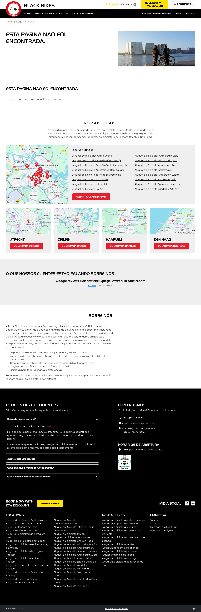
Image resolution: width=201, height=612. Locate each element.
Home (27, 13)
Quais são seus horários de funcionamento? (30, 468)
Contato (190, 13)
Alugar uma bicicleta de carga (119, 558)
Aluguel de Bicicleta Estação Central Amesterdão (100, 165)
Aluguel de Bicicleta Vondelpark (90, 179)
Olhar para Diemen (74, 246)
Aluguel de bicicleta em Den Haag (73, 541)
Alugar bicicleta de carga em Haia (25, 523)
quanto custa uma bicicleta (21, 459)
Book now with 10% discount (154, 4)
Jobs (178, 13)
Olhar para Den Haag (171, 246)
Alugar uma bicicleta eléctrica (119, 527)
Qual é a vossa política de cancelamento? (28, 476)
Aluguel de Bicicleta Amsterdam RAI (155, 165)
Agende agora (50, 503)
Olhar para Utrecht (26, 246)
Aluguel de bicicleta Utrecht (69, 534)
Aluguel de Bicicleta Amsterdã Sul (154, 170)
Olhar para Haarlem (123, 246)
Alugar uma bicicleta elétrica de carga (124, 520)
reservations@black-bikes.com (137, 423)
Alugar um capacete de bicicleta (121, 523)
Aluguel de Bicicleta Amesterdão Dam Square (98, 170)
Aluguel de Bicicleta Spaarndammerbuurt (158, 184)
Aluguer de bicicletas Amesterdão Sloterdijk (96, 160)
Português (183, 4)
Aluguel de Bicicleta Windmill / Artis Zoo (157, 189)
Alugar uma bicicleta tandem (118, 544)
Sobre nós (155, 520)
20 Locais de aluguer (79, 13)
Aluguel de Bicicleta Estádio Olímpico (156, 160)
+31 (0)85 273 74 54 (130, 417)
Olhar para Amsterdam (91, 196)
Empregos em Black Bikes (164, 527)
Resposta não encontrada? (21, 419)
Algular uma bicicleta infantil (118, 554)
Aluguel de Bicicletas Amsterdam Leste (156, 155)
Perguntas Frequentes (156, 13)
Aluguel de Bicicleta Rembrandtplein (155, 179)
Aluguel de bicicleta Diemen (22, 579)
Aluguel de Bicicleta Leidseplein (90, 184)
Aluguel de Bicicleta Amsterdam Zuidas (157, 174)
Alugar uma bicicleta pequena (119, 551)
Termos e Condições (161, 530)
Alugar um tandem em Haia (21, 527)
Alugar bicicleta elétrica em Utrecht (26, 541)
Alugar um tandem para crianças (120, 547)
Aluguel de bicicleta (47, 13)
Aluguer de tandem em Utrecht (23, 530)
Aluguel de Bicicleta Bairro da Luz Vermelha (96, 174)
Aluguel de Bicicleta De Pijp (87, 189)
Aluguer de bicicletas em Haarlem (73, 537)
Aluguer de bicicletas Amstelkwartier (92, 155)
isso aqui (50, 426)
